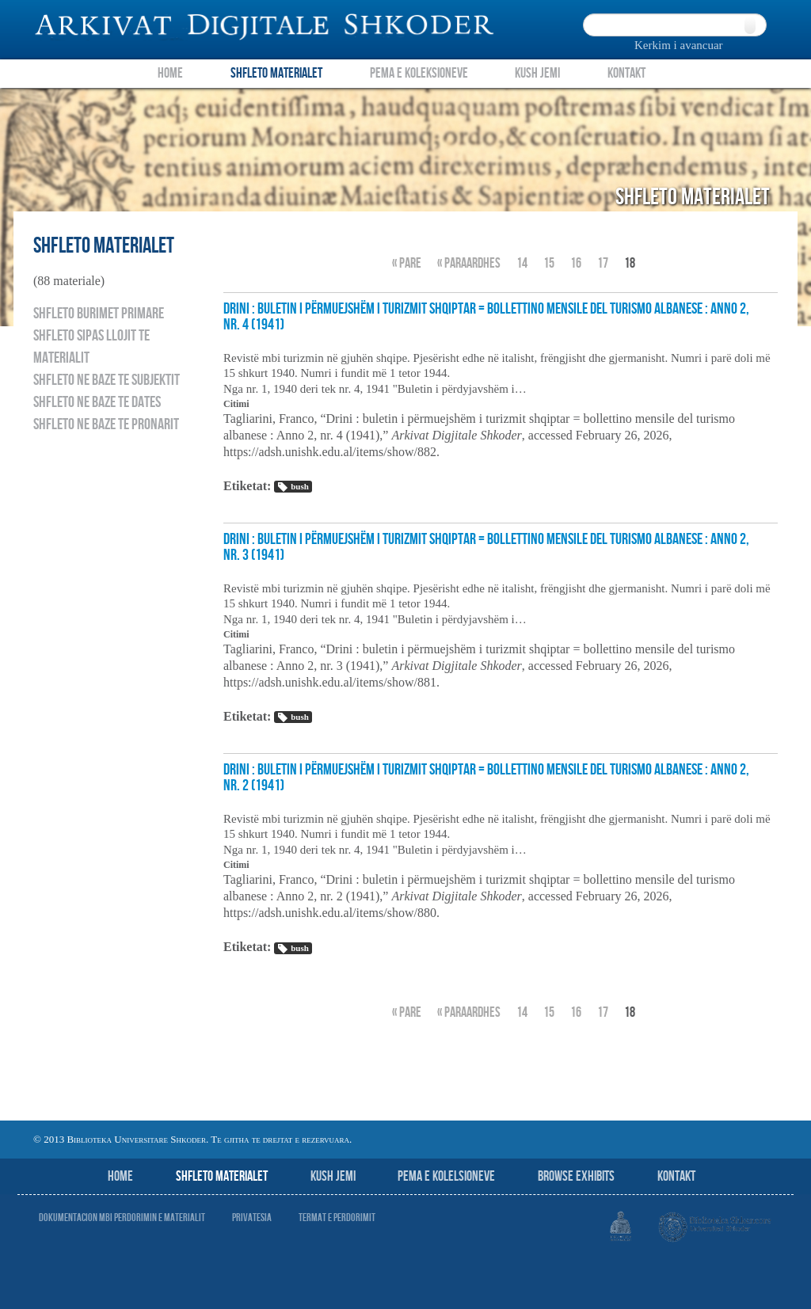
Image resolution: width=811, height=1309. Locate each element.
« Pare (406, 263)
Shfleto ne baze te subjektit (106, 380)
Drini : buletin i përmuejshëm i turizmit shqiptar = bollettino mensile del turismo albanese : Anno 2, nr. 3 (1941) (486, 547)
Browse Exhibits (576, 1176)
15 (548, 263)
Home (170, 73)
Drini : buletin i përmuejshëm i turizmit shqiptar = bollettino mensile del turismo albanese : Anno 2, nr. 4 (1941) (486, 316)
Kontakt (626, 73)
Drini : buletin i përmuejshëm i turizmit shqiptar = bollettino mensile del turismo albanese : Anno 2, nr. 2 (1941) (486, 777)
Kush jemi (333, 1176)
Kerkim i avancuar (678, 45)
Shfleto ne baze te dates (97, 402)
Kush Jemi (537, 73)
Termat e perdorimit (337, 1217)
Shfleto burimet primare (98, 313)
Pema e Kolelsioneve (446, 1176)
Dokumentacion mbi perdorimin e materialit (122, 1217)
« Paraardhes (469, 263)
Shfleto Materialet (276, 73)
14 (521, 263)
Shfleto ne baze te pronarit (106, 424)
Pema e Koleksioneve (419, 73)
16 (575, 263)
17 (602, 263)
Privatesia (252, 1217)
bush (292, 487)
